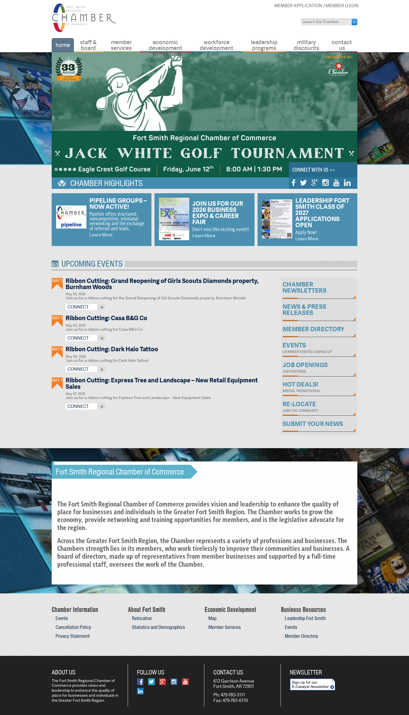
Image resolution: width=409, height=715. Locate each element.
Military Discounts (306, 45)
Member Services (121, 45)
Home (63, 44)
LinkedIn (347, 182)
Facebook (293, 182)
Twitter (303, 182)
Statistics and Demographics (158, 627)
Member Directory (301, 636)
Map (212, 618)
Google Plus (314, 182)
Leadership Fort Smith (305, 618)
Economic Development (165, 45)
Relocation (142, 618)
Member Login (342, 6)
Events (62, 618)
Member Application (298, 6)
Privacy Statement (73, 636)
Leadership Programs (264, 45)
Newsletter (306, 672)
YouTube (336, 182)
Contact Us (342, 45)
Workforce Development (216, 45)
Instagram (325, 182)
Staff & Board (88, 45)
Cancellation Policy (73, 627)
